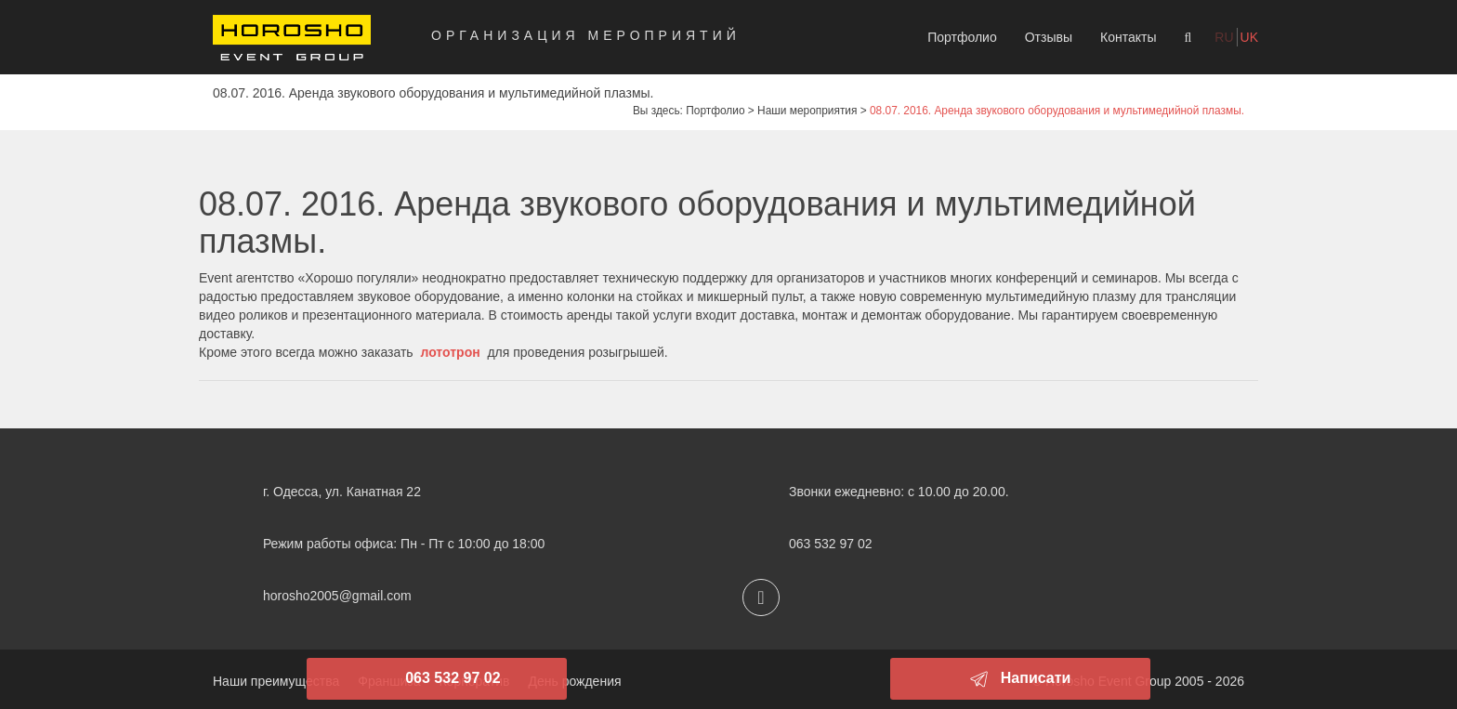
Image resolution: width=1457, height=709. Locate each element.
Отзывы (1048, 37)
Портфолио (962, 37)
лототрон (449, 352)
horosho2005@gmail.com (337, 595)
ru (1223, 37)
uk (1249, 37)
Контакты (1128, 37)
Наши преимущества (276, 681)
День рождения (574, 681)
